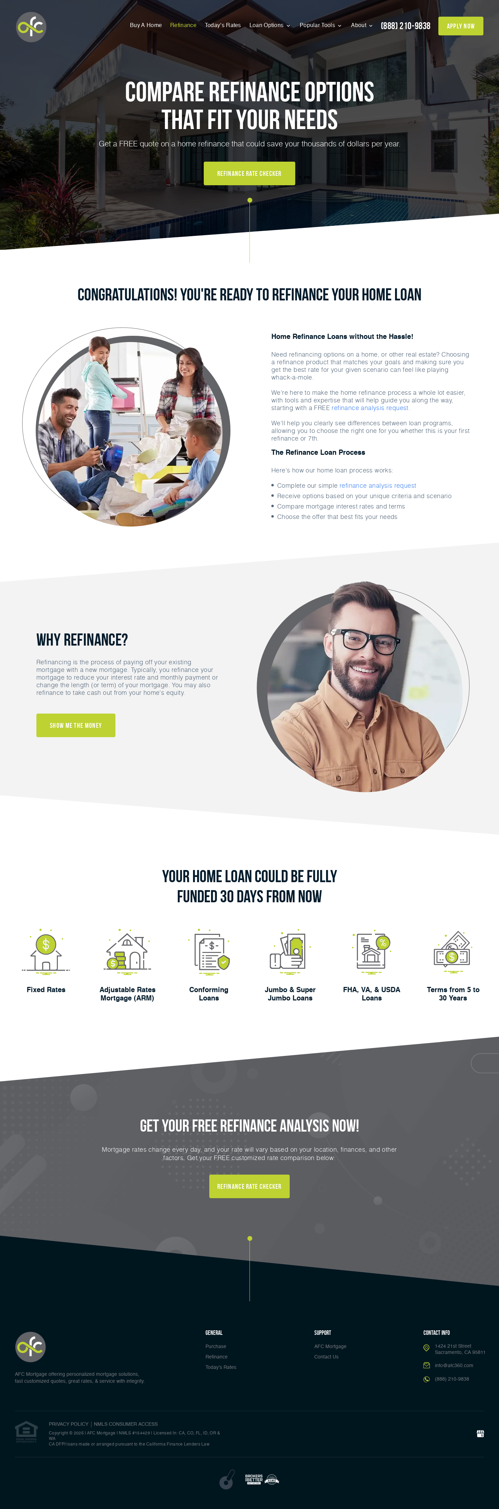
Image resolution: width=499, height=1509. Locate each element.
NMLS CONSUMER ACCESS (126, 1424)
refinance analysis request (378, 485)
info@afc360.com (454, 1365)
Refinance (183, 25)
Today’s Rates (223, 25)
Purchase (215, 1346)
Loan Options (267, 25)
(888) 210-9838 (406, 25)
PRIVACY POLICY (68, 1424)
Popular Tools (318, 25)
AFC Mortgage (330, 1346)
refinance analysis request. (371, 407)
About (359, 25)
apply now (461, 26)
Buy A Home (146, 25)
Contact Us (326, 1357)
